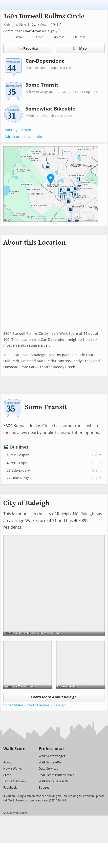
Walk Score (14, 748)
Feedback (10, 787)
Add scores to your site (24, 137)
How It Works (12, 768)
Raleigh (10, 24)
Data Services (48, 768)
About (7, 762)
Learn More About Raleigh (54, 697)
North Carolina (38, 705)
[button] (50, 178)
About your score (19, 130)
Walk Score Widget (52, 756)
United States (13, 705)
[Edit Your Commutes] (57, 30)
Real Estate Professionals (56, 775)
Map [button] (80, 48)
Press (7, 775)
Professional (51, 748)
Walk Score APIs (50, 762)
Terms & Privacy (14, 781)
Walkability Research (53, 781)
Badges (44, 787)
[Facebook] (14, 756)
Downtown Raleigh (39, 31)
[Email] (22, 756)
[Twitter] (6, 756)
